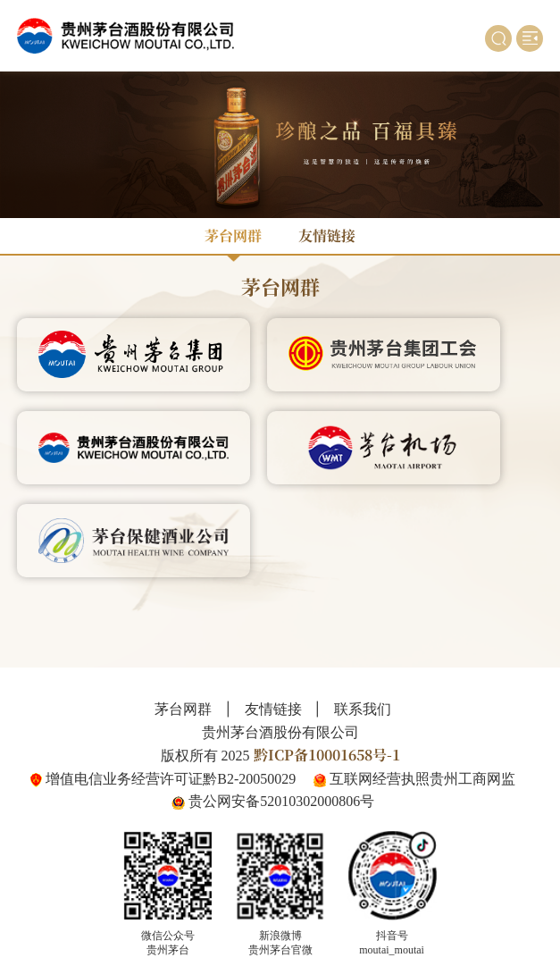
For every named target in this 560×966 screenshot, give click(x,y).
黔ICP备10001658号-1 (327, 754)
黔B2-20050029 (249, 778)
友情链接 (326, 235)
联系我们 (362, 709)
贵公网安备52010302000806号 (281, 801)
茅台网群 (233, 235)
